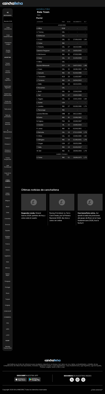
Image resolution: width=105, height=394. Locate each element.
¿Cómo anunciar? (97, 390)
